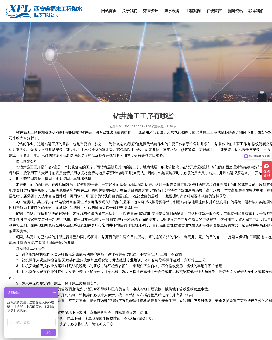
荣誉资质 (150, 11)
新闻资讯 (235, 11)
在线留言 (214, 11)
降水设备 (172, 11)
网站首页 (108, 11)
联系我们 (256, 11)
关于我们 (129, 11)
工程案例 (193, 11)
